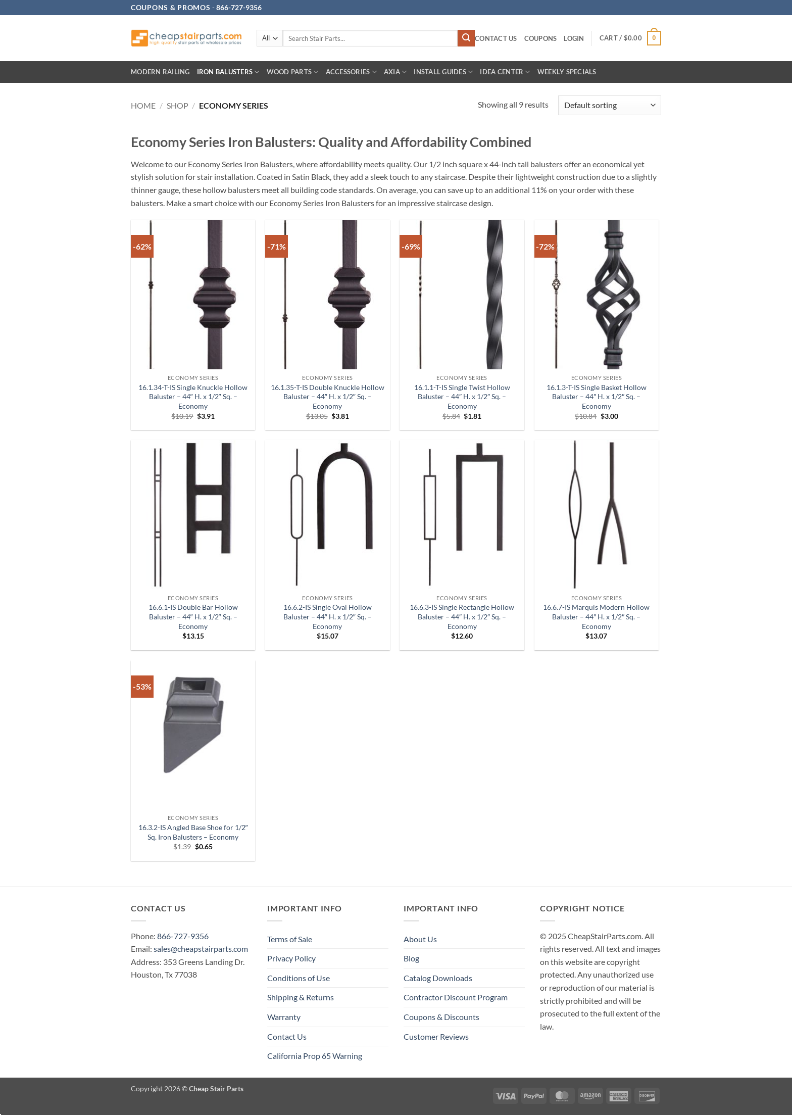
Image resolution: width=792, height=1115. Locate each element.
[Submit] (466, 38)
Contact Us (496, 38)
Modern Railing (160, 72)
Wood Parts (293, 72)
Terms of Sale (289, 939)
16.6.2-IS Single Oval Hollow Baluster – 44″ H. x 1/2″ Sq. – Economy (327, 616)
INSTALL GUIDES (443, 72)
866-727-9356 (183, 936)
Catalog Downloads (438, 978)
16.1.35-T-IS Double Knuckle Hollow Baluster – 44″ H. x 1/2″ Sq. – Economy (327, 396)
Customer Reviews (436, 1036)
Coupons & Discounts (441, 1017)
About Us (420, 939)
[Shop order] (609, 105)
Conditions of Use (298, 978)
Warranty (284, 1017)
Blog (411, 958)
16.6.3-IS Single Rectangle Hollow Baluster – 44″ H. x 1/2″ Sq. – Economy (462, 616)
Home (143, 105)
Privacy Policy (291, 958)
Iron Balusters (228, 72)
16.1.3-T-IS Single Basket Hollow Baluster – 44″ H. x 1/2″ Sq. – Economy (597, 396)
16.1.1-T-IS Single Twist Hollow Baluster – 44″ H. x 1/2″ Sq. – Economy (462, 396)
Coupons (540, 38)
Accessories (351, 72)
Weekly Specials (567, 72)
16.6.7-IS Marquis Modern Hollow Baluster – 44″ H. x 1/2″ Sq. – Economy (596, 616)
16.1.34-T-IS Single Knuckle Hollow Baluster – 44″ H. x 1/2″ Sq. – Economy (192, 396)
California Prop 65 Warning (314, 1055)
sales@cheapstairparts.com (201, 948)
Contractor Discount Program (456, 997)
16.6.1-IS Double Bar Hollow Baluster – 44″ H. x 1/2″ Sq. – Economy (193, 616)
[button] (574, 38)
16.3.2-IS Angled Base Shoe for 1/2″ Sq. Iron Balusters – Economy (193, 832)
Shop (177, 105)
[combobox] (370, 38)
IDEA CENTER (505, 72)
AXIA (395, 72)
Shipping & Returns (300, 997)
